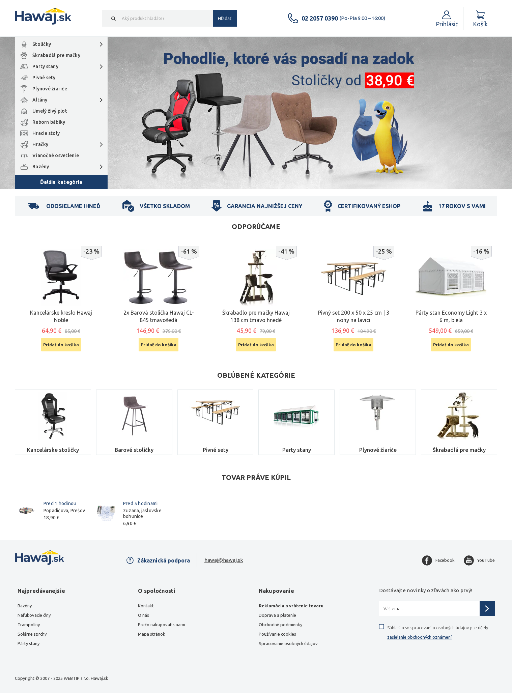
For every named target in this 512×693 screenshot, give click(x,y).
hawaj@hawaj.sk (223, 560)
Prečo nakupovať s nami (161, 624)
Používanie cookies (277, 634)
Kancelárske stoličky (53, 450)
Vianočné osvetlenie (55, 155)
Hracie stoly (46, 133)
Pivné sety (44, 77)
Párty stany (28, 643)
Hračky (40, 144)
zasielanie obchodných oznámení (419, 637)
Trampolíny (29, 624)
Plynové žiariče (49, 88)
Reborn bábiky (48, 122)
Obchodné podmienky (280, 624)
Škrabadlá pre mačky (56, 55)
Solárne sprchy (32, 634)
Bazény (40, 166)
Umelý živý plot (49, 111)
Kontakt (146, 605)
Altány (40, 100)
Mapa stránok (151, 634)
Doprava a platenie (277, 615)
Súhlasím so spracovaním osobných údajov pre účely (437, 632)
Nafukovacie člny (34, 615)
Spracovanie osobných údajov (288, 643)
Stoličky (41, 44)
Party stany (45, 66)
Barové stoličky (134, 450)
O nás (143, 615)
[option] (256, 113)
